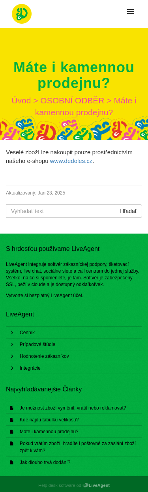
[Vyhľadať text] (60, 211)
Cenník (27, 332)
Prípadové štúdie (37, 344)
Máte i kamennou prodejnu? (49, 431)
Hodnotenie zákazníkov (44, 356)
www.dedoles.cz (71, 160)
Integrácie (30, 368)
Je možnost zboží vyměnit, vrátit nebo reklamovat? (73, 408)
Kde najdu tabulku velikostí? (49, 420)
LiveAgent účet (66, 295)
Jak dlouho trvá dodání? (45, 462)
